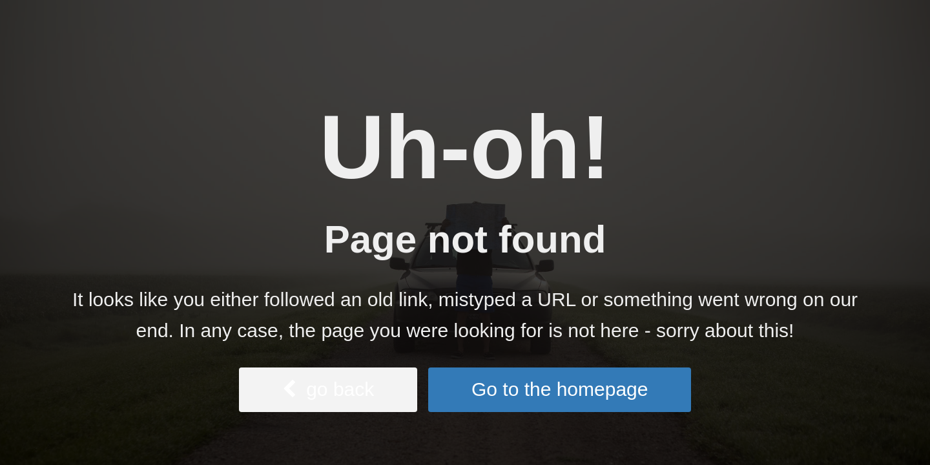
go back (328, 389)
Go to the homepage (559, 389)
